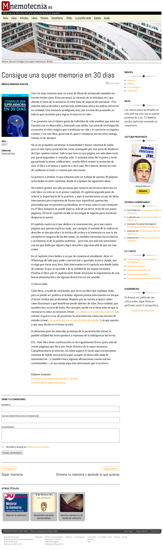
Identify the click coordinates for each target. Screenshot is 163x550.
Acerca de (155, 531)
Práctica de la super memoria (48, 382)
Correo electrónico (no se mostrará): (20, 415)
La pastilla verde (83, 18)
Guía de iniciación (11, 537)
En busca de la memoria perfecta (144, 278)
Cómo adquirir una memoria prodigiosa (142, 261)
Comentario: (8, 426)
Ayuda (107, 18)
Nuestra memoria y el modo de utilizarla (71, 515)
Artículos (24, 18)
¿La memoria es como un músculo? (95, 311)
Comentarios (57, 18)
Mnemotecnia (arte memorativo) (43, 515)
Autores (131, 80)
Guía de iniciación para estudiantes (18, 539)
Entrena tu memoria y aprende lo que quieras (87, 474)
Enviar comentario (12, 452)
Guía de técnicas (10, 541)
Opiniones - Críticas (53, 539)
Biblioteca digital (52, 541)
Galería (97, 18)
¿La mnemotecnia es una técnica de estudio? (74, 320)
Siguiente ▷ (111, 468)
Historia (44, 18)
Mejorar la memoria (16, 514)
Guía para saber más (12, 544)
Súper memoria (12, 474)
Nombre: (6, 404)
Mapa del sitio (142, 531)
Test (89, 541)
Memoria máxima (136, 266)
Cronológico (133, 87)
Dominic (90, 539)
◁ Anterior (9, 468)
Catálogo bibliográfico (54, 544)
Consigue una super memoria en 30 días (54, 378)
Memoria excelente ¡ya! (139, 270)
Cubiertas (132, 90)
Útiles (69, 18)
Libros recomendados (54, 537)
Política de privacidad (37, 446)
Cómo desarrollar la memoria (144, 211)
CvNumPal (91, 537)
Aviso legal (128, 531)
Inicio (5, 18)
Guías (14, 18)
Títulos (130, 83)
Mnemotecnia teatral (138, 274)
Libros (34, 18)
